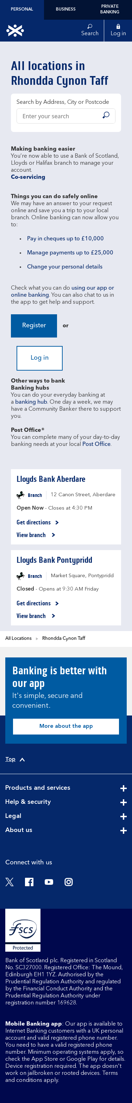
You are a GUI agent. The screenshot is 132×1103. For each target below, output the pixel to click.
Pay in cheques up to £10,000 (65, 239)
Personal (22, 9)
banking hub (31, 402)
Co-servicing (28, 177)
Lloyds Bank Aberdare (51, 479)
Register (34, 325)
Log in (40, 358)
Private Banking (109, 9)
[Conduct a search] (57, 116)
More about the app (66, 726)
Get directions (38, 522)
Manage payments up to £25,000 (70, 253)
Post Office (96, 444)
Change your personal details (64, 267)
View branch (36, 535)
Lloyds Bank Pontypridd (54, 560)
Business (66, 9)
